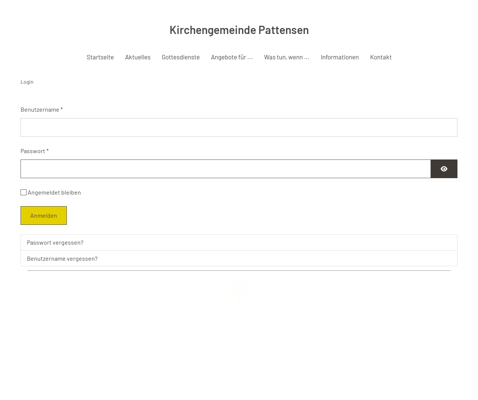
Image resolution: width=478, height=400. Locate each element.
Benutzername (42, 109)
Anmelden (43, 215)
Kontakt (381, 57)
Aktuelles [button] (137, 57)
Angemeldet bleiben (54, 192)
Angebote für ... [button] (232, 57)
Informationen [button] (340, 57)
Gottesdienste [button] (181, 57)
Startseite (100, 57)
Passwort (35, 150)
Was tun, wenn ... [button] (287, 57)
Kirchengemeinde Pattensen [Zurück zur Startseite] (239, 29)
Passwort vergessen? (55, 242)
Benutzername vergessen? (62, 258)
